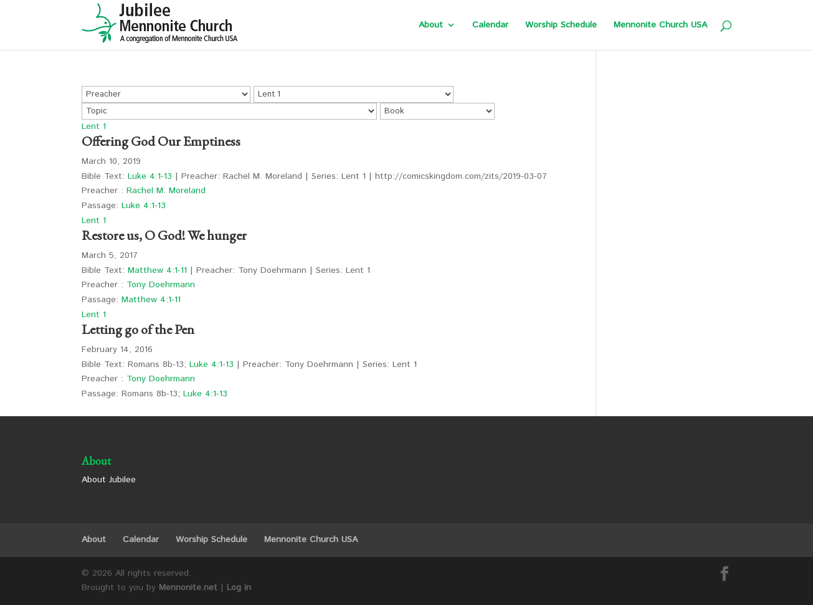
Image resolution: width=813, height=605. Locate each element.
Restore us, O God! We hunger (164, 235)
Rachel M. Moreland (166, 190)
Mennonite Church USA (660, 26)
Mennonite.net (188, 587)
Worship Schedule (561, 26)
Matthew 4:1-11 (157, 270)
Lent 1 (94, 126)
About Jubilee (109, 480)
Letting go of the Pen (138, 329)
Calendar (490, 26)
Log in (239, 587)
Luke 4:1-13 (150, 176)
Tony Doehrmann (160, 285)
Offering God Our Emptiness (161, 141)
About (431, 26)
